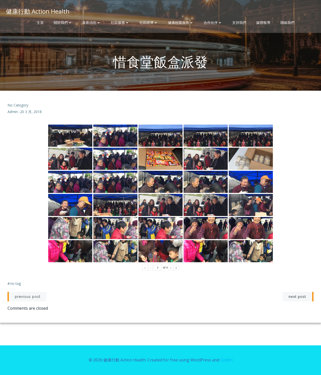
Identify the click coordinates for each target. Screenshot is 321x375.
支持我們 (239, 23)
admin (13, 111)
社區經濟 (148, 23)
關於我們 (63, 23)
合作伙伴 (213, 23)
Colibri (226, 360)
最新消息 (91, 23)
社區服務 (120, 23)
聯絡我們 (287, 23)
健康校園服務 (181, 23)
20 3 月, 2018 (31, 111)
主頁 (40, 23)
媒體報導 (263, 23)
